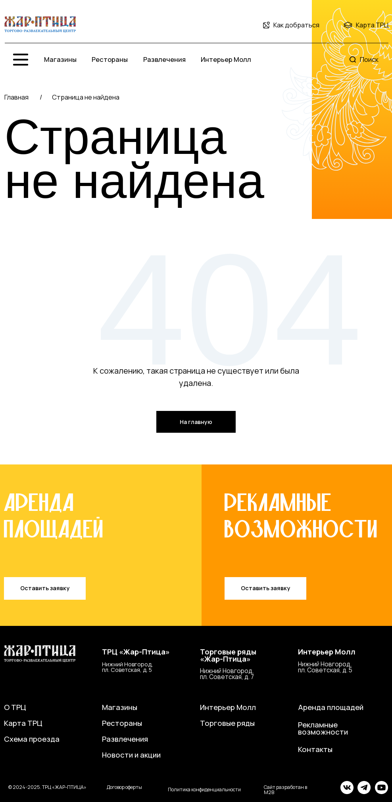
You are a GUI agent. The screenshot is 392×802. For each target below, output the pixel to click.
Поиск (369, 59)
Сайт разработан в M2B (285, 789)
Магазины (60, 59)
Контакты (315, 749)
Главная (16, 97)
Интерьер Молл (226, 59)
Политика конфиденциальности (204, 789)
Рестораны (110, 59)
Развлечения (164, 59)
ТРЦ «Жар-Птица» (136, 652)
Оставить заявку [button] (44, 588)
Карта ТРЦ (372, 24)
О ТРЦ (15, 707)
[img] (40, 24)
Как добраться (296, 24)
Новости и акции (131, 755)
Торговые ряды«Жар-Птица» (228, 655)
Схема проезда (32, 739)
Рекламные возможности (323, 728)
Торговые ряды (227, 723)
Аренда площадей (330, 707)
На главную (196, 422)
